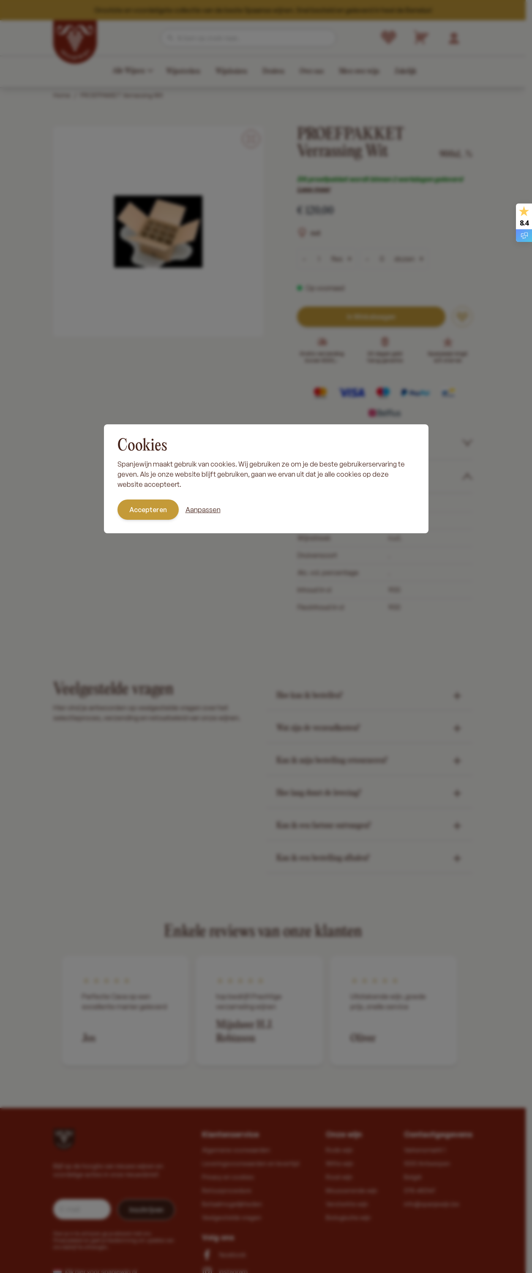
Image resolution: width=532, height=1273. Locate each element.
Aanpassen (203, 509)
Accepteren (148, 509)
